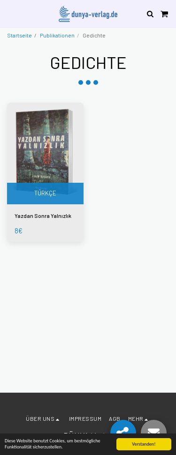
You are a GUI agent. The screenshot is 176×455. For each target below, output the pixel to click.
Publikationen (57, 35)
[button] (10, 13)
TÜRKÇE (45, 193)
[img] (45, 153)
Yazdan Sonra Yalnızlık (43, 215)
